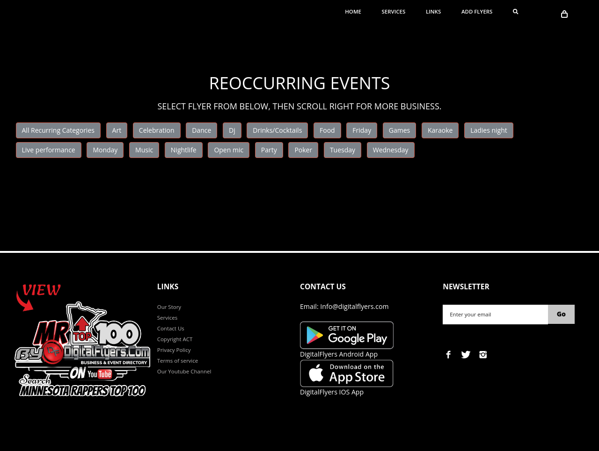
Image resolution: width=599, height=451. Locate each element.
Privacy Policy (174, 349)
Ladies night (488, 130)
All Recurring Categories (58, 130)
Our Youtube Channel (184, 371)
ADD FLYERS (477, 11)
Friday (361, 130)
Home (353, 11)
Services (394, 11)
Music (144, 149)
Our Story (169, 306)
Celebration (157, 130)
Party (269, 149)
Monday (105, 149)
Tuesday (342, 149)
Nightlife (184, 149)
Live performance (48, 149)
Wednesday (391, 149)
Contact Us (170, 328)
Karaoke (440, 130)
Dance (201, 130)
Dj (232, 130)
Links (433, 11)
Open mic (228, 149)
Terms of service (177, 360)
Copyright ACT (175, 339)
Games (399, 130)
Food (327, 130)
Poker (303, 149)
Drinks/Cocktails (277, 130)
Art (117, 130)
